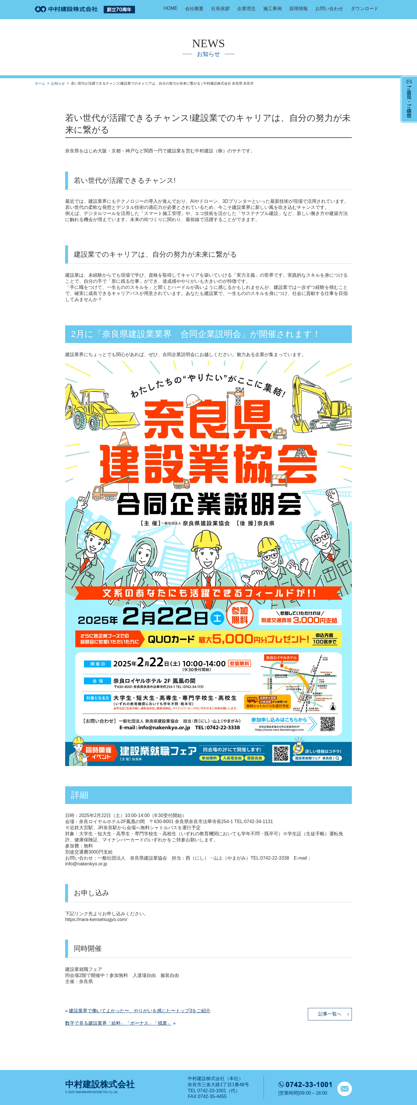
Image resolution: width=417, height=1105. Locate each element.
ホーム (40, 83)
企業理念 (246, 8)
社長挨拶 (220, 8)
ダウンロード (364, 8)
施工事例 (272, 8)
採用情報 (298, 8)
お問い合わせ (329, 8)
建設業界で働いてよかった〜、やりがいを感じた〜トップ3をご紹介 (140, 1010)
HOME (171, 8)
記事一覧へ (329, 1013)
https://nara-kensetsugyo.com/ (96, 919)
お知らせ (58, 83)
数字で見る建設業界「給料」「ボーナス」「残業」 (118, 1023)
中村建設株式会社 (100, 1084)
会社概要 (194, 8)
